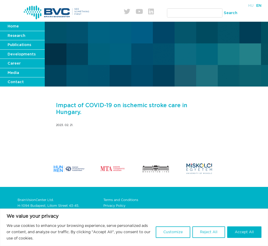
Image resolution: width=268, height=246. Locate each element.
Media (13, 73)
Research (16, 36)
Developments (22, 54)
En (258, 6)
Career (14, 63)
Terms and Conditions (120, 200)
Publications (19, 45)
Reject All (208, 232)
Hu (251, 6)
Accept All (244, 232)
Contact (16, 82)
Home (13, 26)
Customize (173, 232)
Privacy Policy (114, 206)
